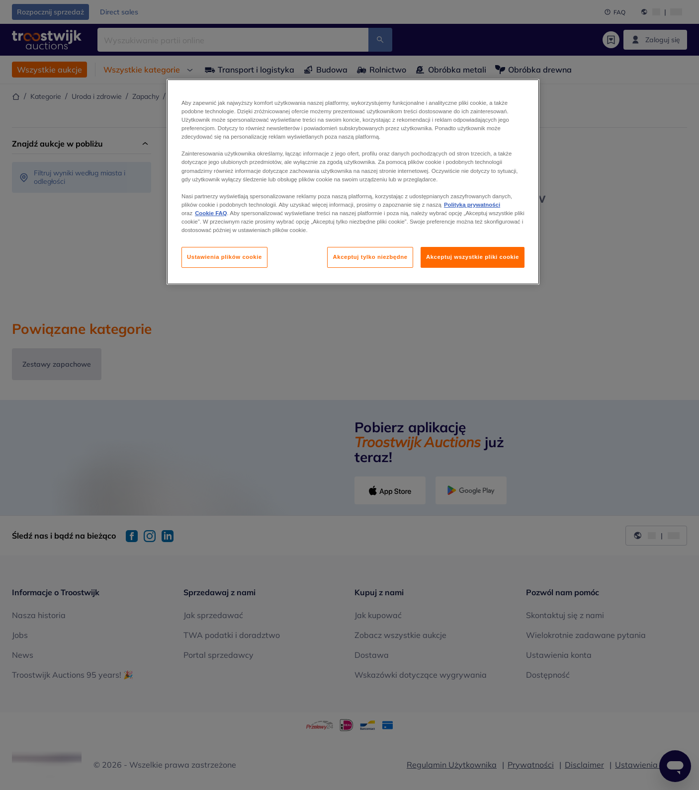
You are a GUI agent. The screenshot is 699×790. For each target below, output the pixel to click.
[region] (353, 182)
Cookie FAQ (211, 213)
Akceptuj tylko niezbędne (370, 257)
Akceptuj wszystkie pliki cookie (472, 257)
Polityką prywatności (472, 205)
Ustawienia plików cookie (224, 257)
